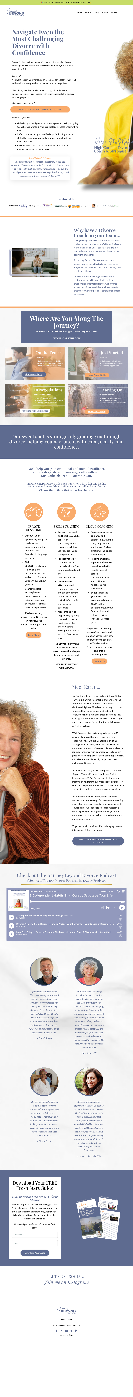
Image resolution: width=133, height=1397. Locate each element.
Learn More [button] (33, 653)
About (79, 13)
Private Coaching (109, 13)
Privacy (71, 1375)
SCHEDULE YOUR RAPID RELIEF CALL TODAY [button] (40, 116)
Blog (97, 13)
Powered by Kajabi (66, 1390)
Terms (62, 1375)
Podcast (88, 13)
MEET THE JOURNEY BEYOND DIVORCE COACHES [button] (98, 859)
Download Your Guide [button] (35, 1273)
